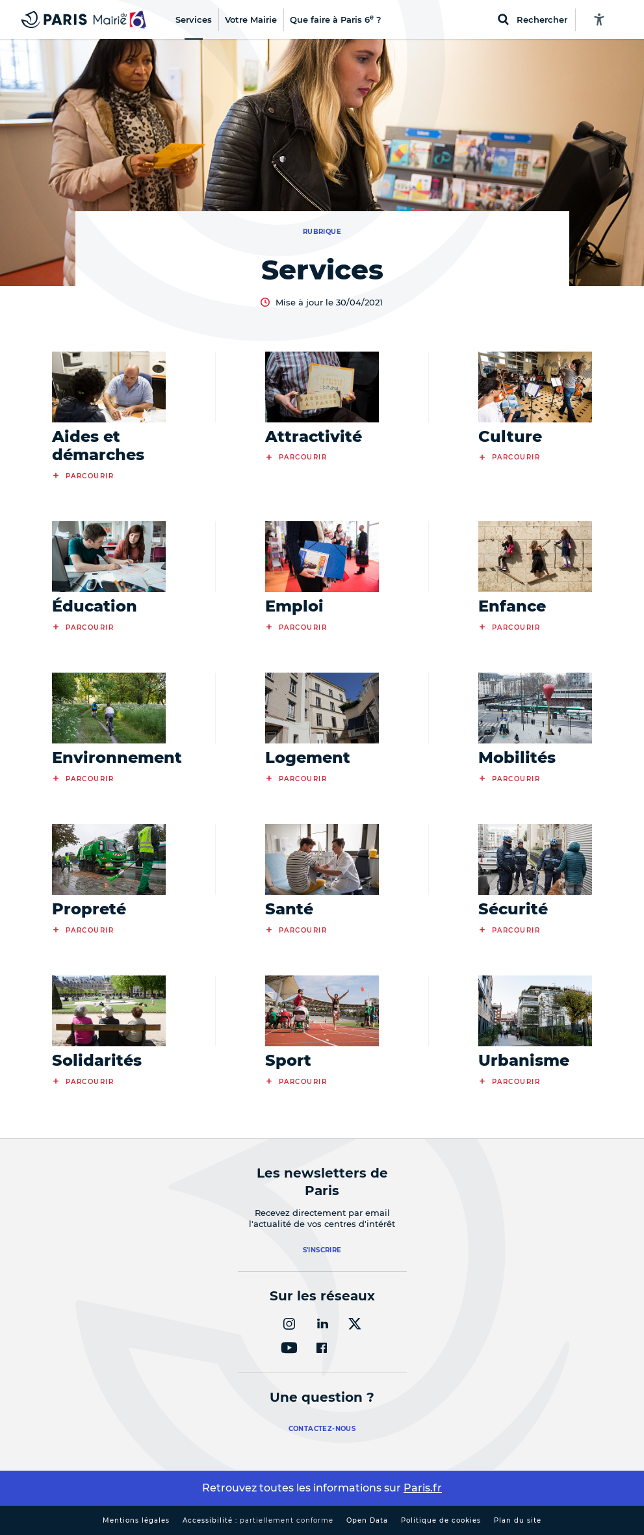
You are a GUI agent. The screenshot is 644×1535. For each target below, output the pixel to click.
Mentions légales (136, 1520)
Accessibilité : (258, 1520)
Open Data (367, 1520)
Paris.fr (423, 1488)
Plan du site (517, 1520)
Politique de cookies (441, 1520)
